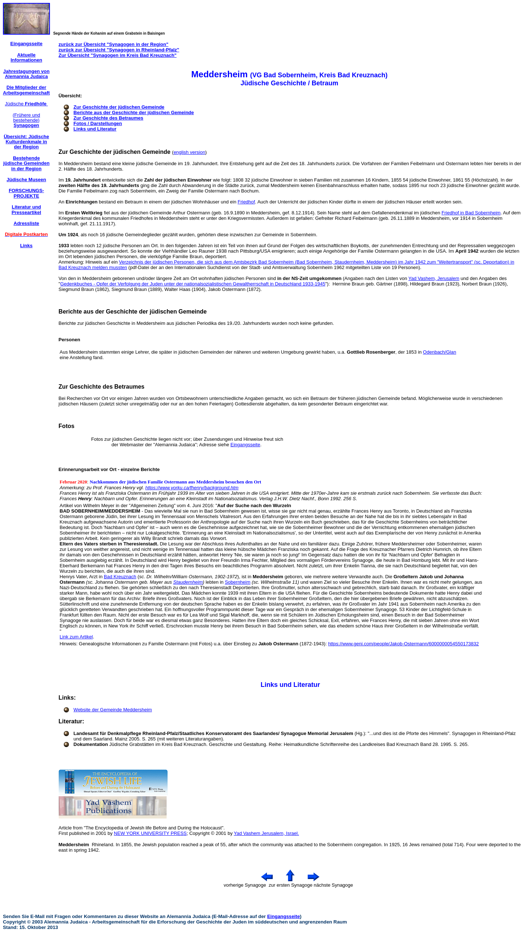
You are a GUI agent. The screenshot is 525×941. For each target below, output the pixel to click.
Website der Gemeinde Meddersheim (113, 709)
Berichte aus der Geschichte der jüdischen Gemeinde (134, 112)
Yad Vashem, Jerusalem (433, 278)
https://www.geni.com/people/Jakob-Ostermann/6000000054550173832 (403, 643)
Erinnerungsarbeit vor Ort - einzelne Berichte (109, 469)
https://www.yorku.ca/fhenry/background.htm (191, 487)
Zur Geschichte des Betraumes (108, 118)
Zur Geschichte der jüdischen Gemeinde (119, 107)
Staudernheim (188, 582)
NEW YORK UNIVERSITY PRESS (150, 833)
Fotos (67, 426)
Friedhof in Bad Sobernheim (471, 212)
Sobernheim (237, 582)
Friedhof (246, 202)
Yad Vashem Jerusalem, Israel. (266, 833)
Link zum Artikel (76, 636)
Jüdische (26, 103)
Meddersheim (74, 844)
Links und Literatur (95, 129)
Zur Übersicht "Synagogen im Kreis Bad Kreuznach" (118, 55)
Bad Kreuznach (120, 576)
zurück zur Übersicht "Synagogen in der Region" (113, 44)
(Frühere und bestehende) (26, 120)
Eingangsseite (245, 444)
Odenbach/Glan (439, 352)
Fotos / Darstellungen (98, 123)
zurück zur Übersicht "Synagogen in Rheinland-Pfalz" (119, 50)
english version (189, 152)
